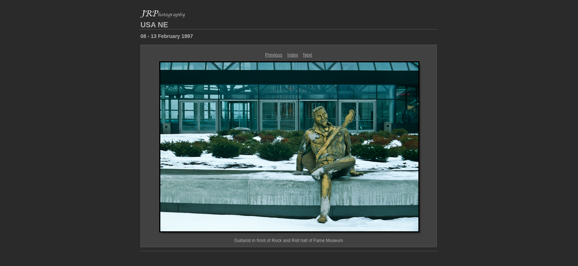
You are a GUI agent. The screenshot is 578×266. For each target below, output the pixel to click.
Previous (273, 55)
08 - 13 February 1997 (166, 36)
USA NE (154, 25)
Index (292, 55)
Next (307, 55)
